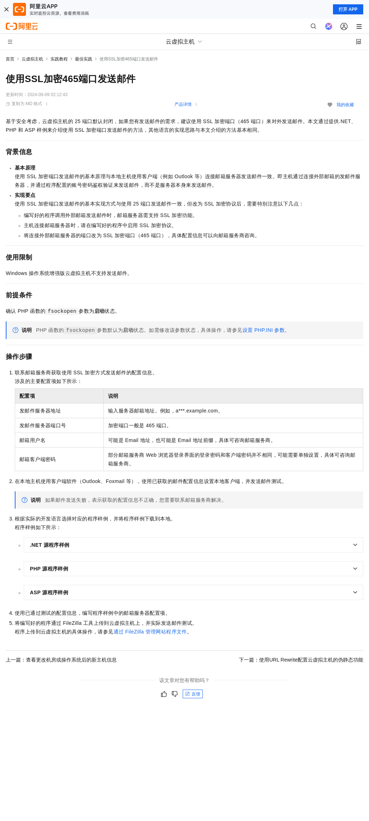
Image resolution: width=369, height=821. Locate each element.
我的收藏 (345, 104)
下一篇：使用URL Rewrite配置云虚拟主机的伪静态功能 (301, 660)
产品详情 (183, 104)
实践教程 (59, 59)
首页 (10, 59)
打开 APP (348, 9)
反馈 (192, 693)
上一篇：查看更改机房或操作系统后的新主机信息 (61, 660)
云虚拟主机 (32, 59)
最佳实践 (83, 59)
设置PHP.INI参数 (264, 330)
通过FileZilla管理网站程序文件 (150, 632)
